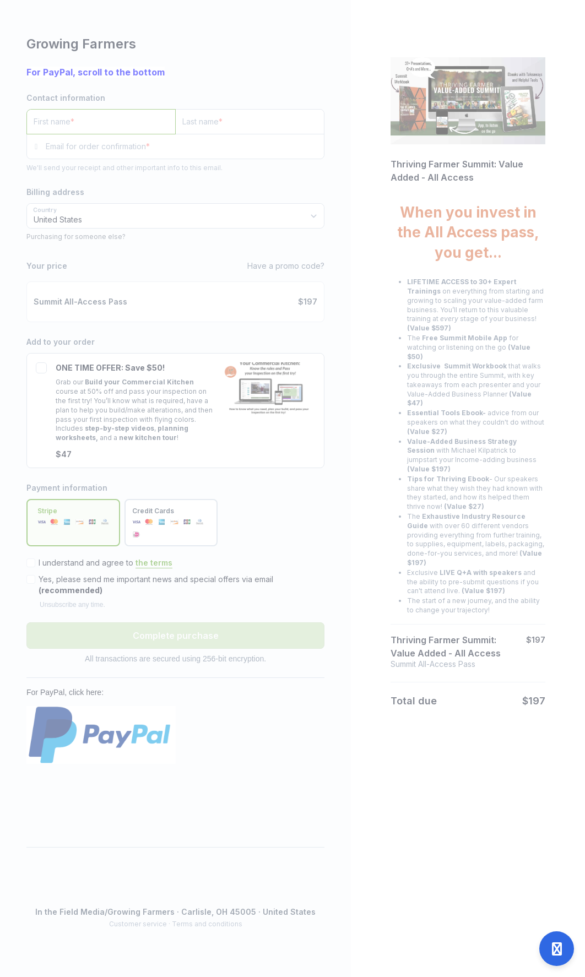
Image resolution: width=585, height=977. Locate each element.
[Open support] (556, 948)
